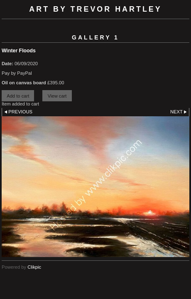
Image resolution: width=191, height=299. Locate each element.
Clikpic (34, 267)
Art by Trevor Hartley (95, 9)
